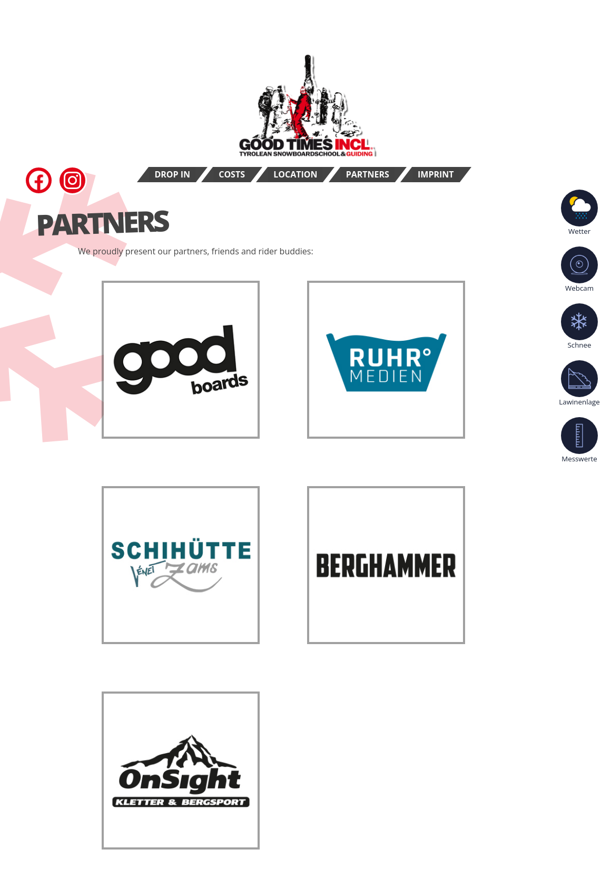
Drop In (172, 174)
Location (295, 174)
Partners (367, 174)
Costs (232, 174)
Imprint (436, 174)
